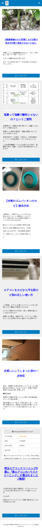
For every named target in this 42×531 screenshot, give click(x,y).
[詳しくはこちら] (21, 75)
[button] (2, 3)
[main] (21, 42)
